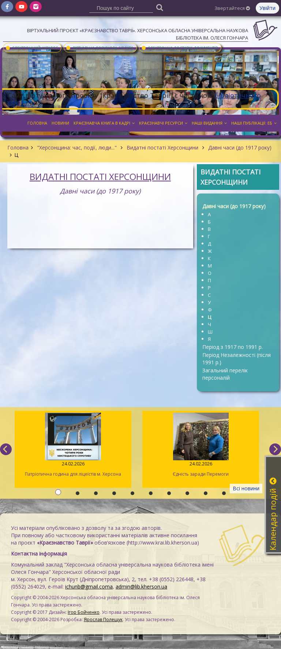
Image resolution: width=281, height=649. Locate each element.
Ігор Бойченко (84, 612)
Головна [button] (37, 123)
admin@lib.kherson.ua (141, 586)
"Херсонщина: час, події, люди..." (76, 147)
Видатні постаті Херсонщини (162, 147)
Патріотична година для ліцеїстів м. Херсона (73, 445)
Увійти (267, 7)
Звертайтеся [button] (232, 8)
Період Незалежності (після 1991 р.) (236, 358)
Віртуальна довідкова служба (99, 48)
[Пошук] (159, 7)
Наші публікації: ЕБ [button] (254, 123)
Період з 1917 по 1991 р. (232, 346)
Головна (18, 147)
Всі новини (246, 488)
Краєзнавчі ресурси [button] (163, 123)
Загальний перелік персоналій (225, 374)
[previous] (6, 449)
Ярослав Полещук (103, 619)
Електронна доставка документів (179, 48)
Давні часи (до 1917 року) (239, 147)
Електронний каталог (31, 48)
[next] (275, 449)
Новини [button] (60, 123)
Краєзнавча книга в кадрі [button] (104, 123)
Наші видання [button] (209, 123)
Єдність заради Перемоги (200, 445)
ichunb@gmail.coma (89, 586)
